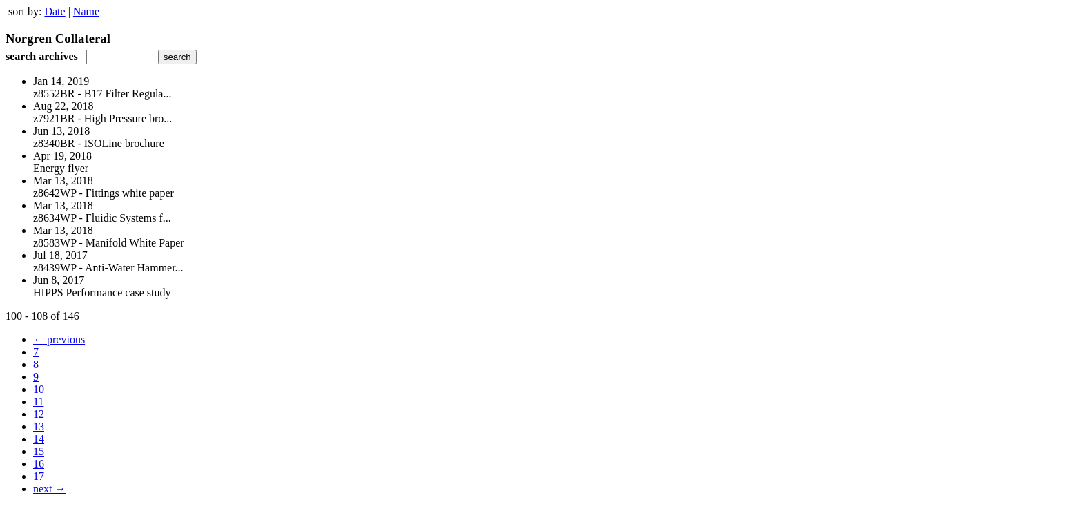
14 (38, 439)
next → (49, 488)
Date (54, 11)
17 (38, 476)
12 (38, 414)
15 (38, 451)
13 (38, 426)
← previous (59, 339)
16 (38, 464)
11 (38, 401)
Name (86, 11)
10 (38, 389)
